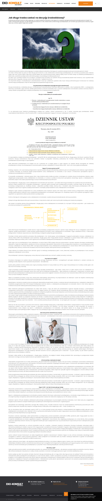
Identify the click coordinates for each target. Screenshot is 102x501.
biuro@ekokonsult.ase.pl (59, 483)
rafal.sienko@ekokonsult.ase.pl (85, 487)
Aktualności (52, 3)
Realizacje (44, 3)
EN (98, 3)
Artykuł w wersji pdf (89, 465)
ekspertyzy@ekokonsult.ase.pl (60, 484)
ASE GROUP (85, 3)
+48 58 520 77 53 (11, 499)
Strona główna (5, 9)
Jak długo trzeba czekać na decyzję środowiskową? (28, 9)
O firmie (26, 3)
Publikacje (59, 3)
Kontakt (74, 3)
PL (95, 3)
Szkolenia (37, 3)
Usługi (31, 3)
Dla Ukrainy (67, 3)
